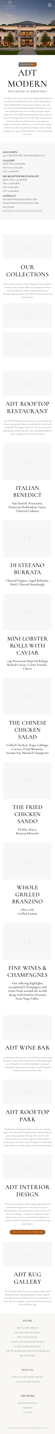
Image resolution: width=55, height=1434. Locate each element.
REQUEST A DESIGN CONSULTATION (22, 210)
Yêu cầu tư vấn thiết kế (27, 1232)
